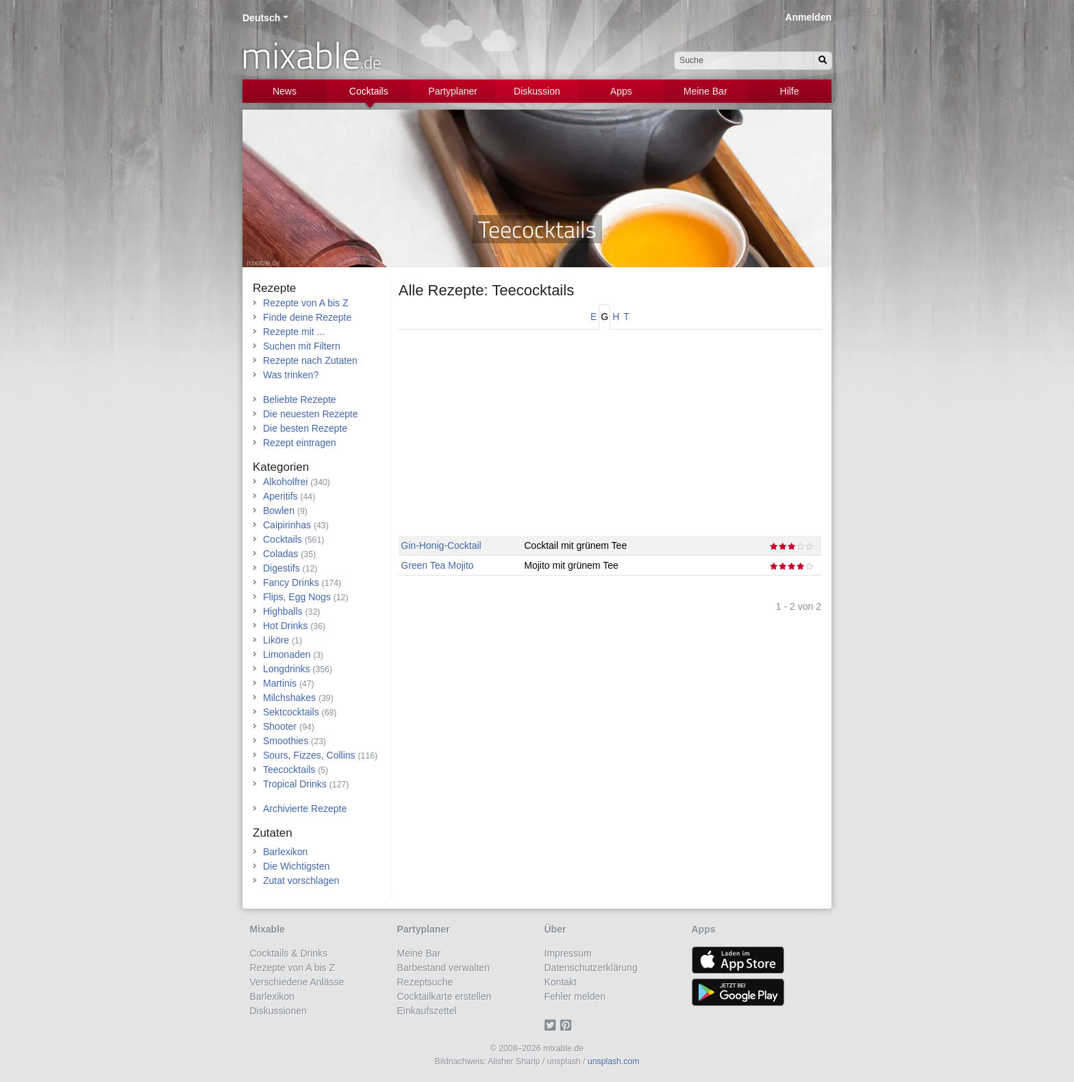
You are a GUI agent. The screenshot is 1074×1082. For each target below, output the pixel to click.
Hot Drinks (285, 625)
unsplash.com (614, 1061)
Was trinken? (291, 374)
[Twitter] (552, 1025)
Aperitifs (280, 496)
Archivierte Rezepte (305, 808)
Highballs (283, 611)
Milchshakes (289, 697)
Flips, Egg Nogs (297, 596)
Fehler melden (575, 996)
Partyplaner (452, 91)
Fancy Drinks (291, 582)
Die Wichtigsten (296, 866)
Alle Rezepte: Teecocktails (486, 290)
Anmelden (808, 17)
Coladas (280, 553)
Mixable (267, 929)
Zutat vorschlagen (301, 880)
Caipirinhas (287, 524)
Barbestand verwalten (443, 967)
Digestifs (281, 568)
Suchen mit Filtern (301, 346)
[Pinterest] (568, 1025)
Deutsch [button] (261, 17)
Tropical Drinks (295, 783)
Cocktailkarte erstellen (444, 996)
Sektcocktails (291, 711)
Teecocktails (289, 769)
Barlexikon (285, 851)
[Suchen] (822, 60)
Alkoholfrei (285, 481)
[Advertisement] (610, 440)
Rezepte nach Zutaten (310, 360)
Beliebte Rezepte (299, 399)
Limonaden (286, 654)
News (285, 91)
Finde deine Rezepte (307, 317)
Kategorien (281, 467)
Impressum (568, 953)
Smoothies (285, 740)
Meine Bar (705, 91)
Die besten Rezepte (305, 428)
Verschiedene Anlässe (297, 981)
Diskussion (537, 91)
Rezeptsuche (425, 981)
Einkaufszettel (427, 1010)
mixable (311, 55)
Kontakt (561, 981)
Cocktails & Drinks (289, 953)
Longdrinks (286, 668)
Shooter (280, 726)
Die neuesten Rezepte (310, 413)
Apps (621, 91)
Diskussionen (278, 1010)
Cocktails (368, 91)
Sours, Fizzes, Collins (309, 755)
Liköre (276, 640)
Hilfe (789, 91)
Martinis (280, 683)
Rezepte (274, 288)
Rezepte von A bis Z (306, 302)
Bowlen (279, 510)
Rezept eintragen (299, 442)
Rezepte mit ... (294, 331)
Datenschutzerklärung (591, 967)
